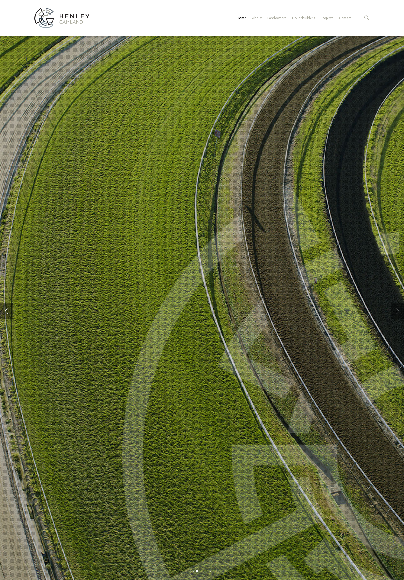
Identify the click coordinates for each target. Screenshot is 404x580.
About (257, 18)
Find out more (54, 336)
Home (241, 18)
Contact (345, 18)
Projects (327, 18)
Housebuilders (303, 18)
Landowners (276, 18)
